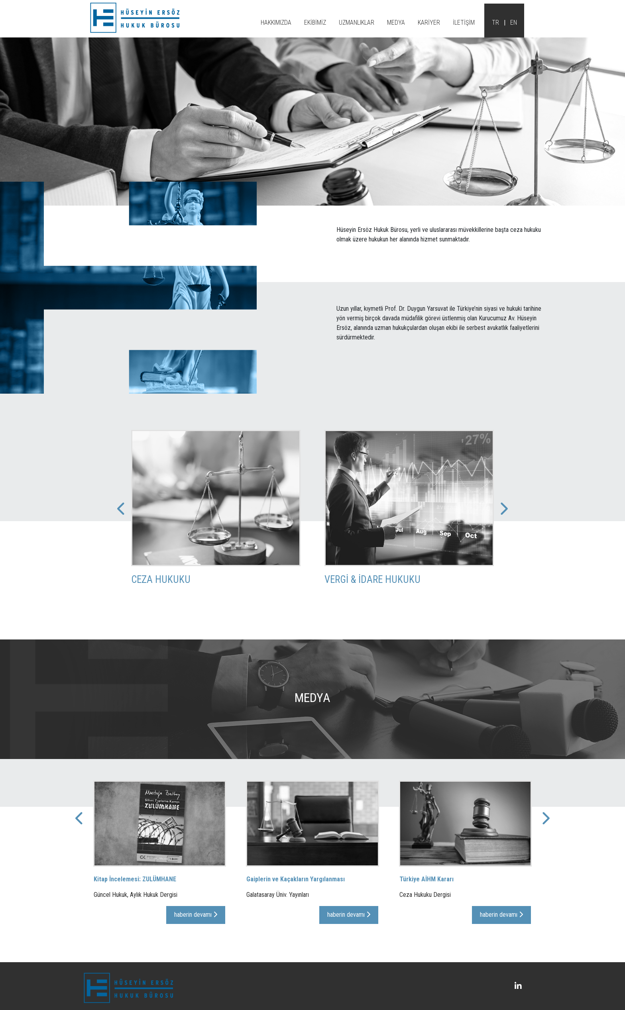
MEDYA (396, 22)
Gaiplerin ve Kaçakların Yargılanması (295, 890)
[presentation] (310, 624)
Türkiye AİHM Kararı (426, 890)
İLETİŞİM (464, 22)
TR (495, 22)
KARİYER (429, 22)
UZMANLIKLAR (356, 22)
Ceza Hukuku (161, 591)
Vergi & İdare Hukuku (372, 591)
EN (513, 22)
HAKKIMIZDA (276, 22)
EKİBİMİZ (315, 22)
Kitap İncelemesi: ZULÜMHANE (135, 890)
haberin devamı (195, 926)
